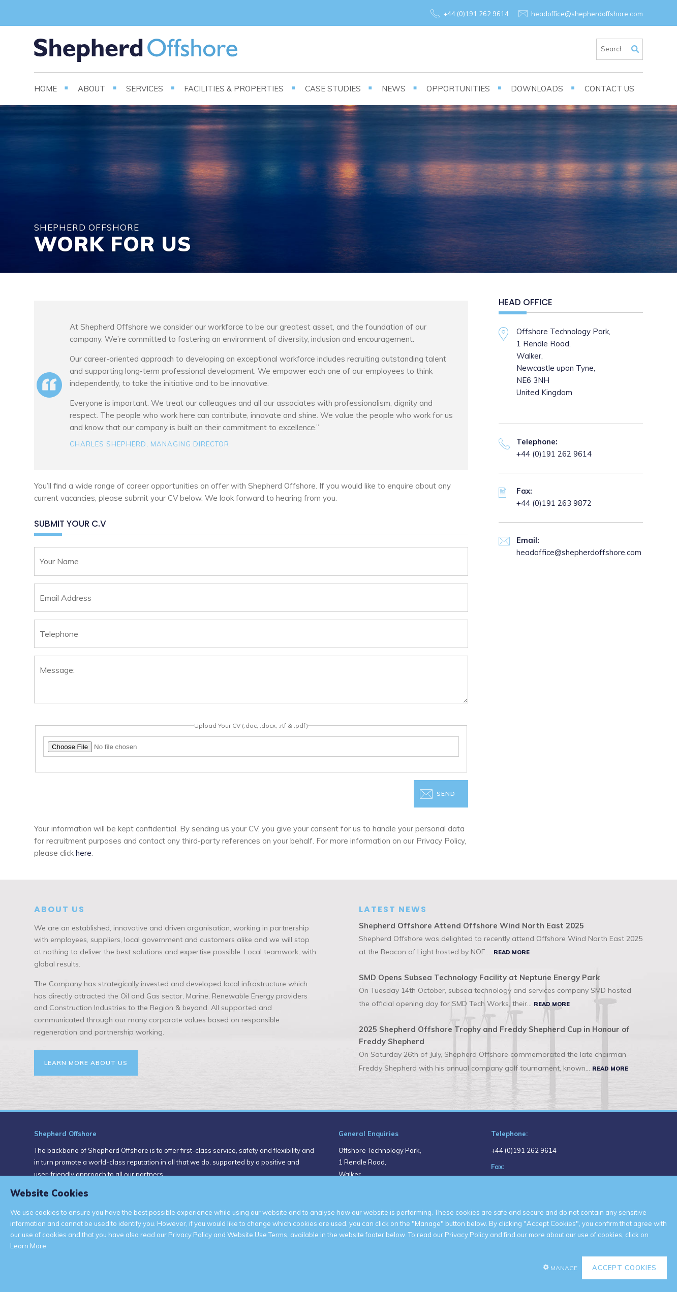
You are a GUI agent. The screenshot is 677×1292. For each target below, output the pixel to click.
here (83, 853)
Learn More (28, 1246)
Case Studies (333, 88)
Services (144, 88)
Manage (563, 1268)
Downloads (537, 88)
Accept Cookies (624, 1268)
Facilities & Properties (234, 88)
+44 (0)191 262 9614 (476, 14)
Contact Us (609, 88)
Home (45, 88)
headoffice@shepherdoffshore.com (587, 14)
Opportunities (458, 88)
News (394, 88)
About (91, 88)
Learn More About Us (86, 1063)
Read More (512, 952)
